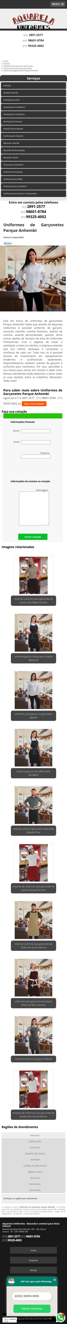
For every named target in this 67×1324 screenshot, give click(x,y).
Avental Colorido (11, 92)
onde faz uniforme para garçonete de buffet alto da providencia (33, 945)
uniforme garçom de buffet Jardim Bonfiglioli (33, 773)
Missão (33, 1270)
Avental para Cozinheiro (14, 114)
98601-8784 (36, 40)
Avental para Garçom (13, 121)
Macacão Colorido (11, 143)
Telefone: (35, 455)
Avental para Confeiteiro (14, 107)
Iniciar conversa (32, 1308)
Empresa (33, 1260)
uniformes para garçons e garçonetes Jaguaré (33, 715)
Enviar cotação (33, 536)
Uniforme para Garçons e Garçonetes (20, 193)
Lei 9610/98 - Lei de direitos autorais (26, 1214)
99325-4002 (36, 46)
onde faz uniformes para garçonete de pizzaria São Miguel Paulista (33, 600)
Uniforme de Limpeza (13, 172)
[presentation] (31, 470)
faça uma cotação (34, 403)
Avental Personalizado (13, 128)
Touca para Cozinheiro (13, 164)
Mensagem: (34, 507)
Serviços (33, 78)
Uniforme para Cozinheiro (15, 186)
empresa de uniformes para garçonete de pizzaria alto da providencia (34, 1114)
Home (33, 1250)
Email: (32, 442)
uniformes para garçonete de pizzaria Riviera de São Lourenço (33, 1003)
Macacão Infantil (11, 157)
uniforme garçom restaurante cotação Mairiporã (33, 658)
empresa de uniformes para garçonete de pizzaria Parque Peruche (34, 888)
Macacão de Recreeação (14, 150)
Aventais (7, 85)
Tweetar (7, 243)
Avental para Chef (11, 100)
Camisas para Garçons (13, 136)
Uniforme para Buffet (13, 179)
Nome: (31, 431)
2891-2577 (36, 35)
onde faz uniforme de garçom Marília (33, 1058)
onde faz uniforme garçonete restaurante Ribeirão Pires (33, 830)
